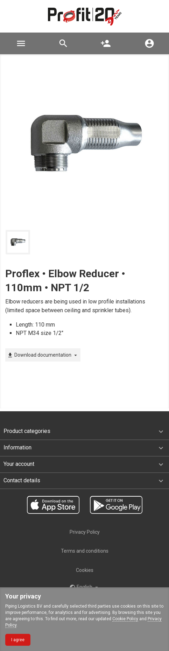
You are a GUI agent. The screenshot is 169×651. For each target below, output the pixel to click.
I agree (17, 639)
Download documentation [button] (43, 355)
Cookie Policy (125, 618)
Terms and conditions (84, 551)
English (84, 587)
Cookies (84, 570)
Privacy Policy (85, 532)
